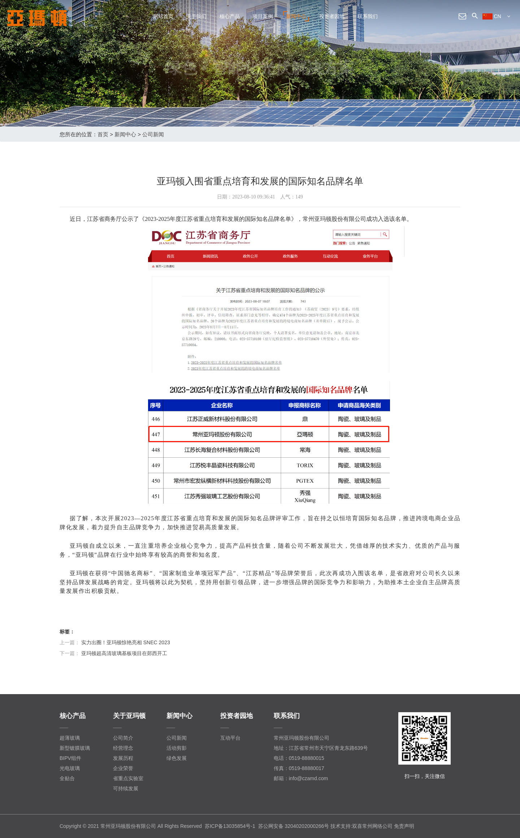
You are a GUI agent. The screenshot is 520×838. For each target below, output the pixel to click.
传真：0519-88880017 (299, 768)
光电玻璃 (70, 768)
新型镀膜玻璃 (75, 748)
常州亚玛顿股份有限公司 (301, 737)
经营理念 (123, 748)
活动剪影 (176, 748)
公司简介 (123, 737)
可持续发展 (125, 788)
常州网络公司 (377, 826)
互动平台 (230, 737)
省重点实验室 (128, 778)
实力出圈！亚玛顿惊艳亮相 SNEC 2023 (125, 642)
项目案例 (263, 16)
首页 (103, 134)
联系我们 (368, 16)
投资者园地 (331, 16)
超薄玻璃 (70, 737)
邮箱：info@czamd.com (301, 778)
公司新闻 (153, 134)
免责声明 (404, 826)
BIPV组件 (70, 758)
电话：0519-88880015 (299, 758)
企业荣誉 (123, 768)
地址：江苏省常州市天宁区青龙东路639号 (321, 748)
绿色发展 (176, 758)
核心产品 (230, 16)
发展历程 (123, 758)
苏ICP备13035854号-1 (230, 826)
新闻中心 (296, 16)
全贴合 (67, 778)
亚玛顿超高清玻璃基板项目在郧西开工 (124, 653)
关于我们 (196, 16)
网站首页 (163, 16)
